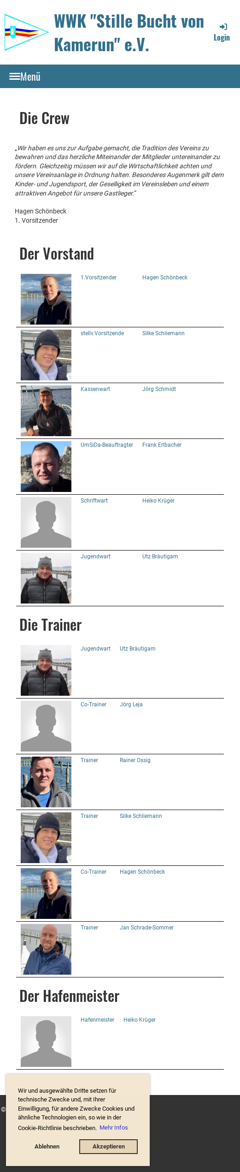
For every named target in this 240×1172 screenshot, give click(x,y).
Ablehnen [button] (47, 1146)
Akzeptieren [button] (109, 1146)
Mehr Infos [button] (114, 1127)
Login (222, 32)
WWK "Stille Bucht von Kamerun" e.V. (129, 31)
